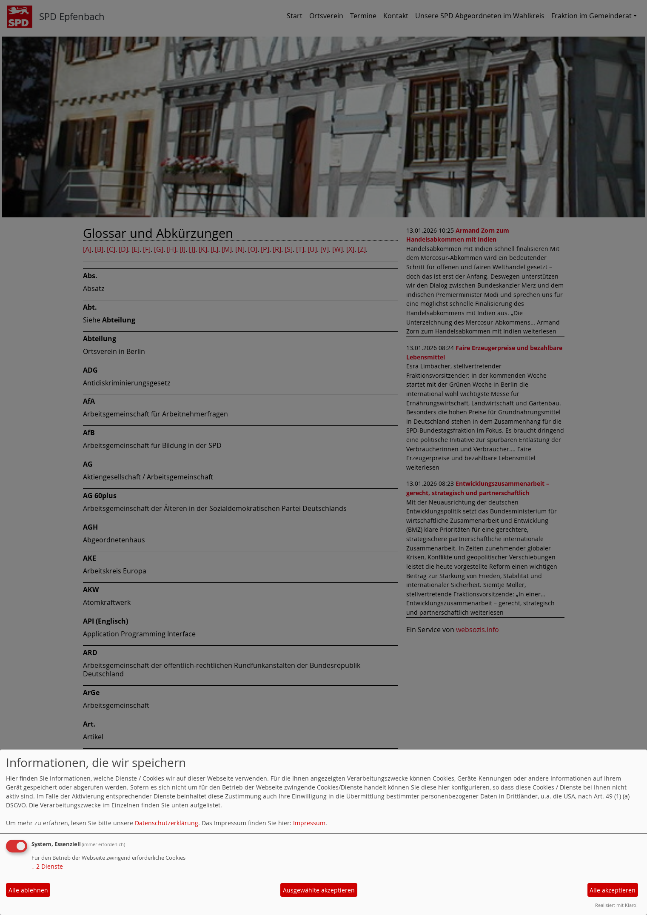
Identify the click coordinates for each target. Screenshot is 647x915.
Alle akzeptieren (613, 890)
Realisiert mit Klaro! (616, 905)
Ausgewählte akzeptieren (319, 890)
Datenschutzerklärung (166, 823)
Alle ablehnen (28, 890)
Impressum (309, 823)
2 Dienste (47, 866)
